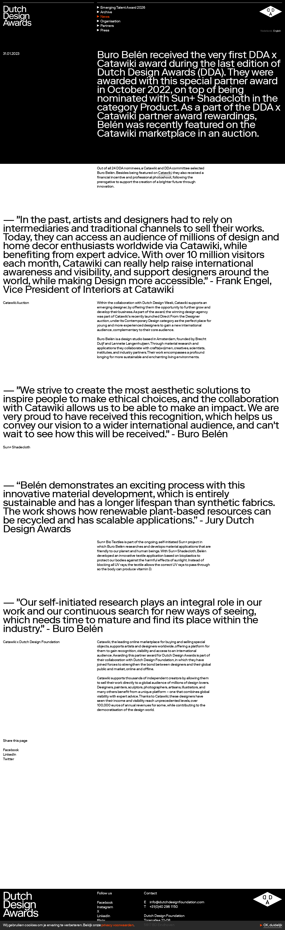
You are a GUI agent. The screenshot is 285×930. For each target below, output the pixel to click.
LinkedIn (9, 755)
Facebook (11, 750)
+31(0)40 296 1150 (164, 907)
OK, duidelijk (272, 925)
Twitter (8, 759)
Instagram (105, 907)
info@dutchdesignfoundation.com (177, 902)
